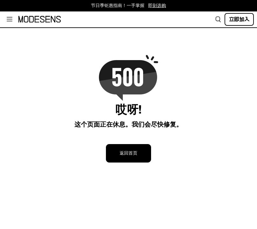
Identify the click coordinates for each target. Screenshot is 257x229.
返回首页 (128, 153)
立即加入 (239, 19)
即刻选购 (157, 5)
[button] (218, 19)
